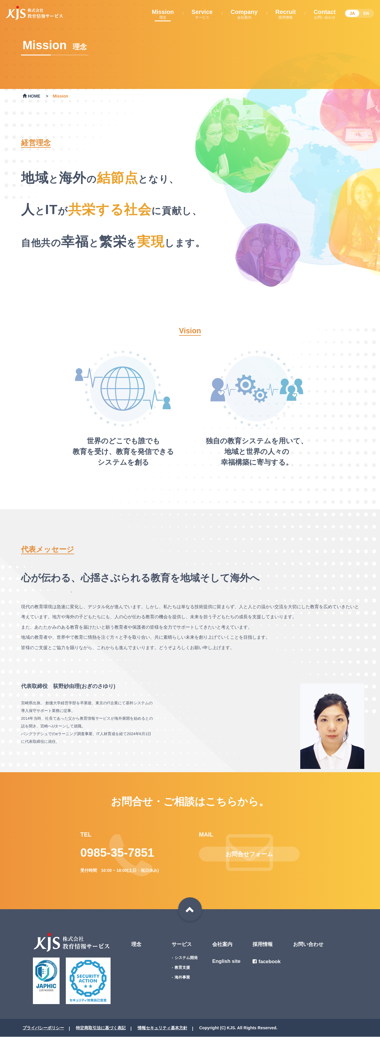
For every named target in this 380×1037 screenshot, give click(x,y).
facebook (266, 961)
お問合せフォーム (249, 854)
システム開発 (186, 957)
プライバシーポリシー (43, 1027)
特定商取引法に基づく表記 (101, 1027)
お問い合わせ (308, 944)
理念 (136, 944)
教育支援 (182, 967)
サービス (182, 944)
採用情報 (263, 944)
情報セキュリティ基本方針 (162, 1027)
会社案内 (222, 944)
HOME (31, 96)
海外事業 (182, 977)
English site (226, 961)
